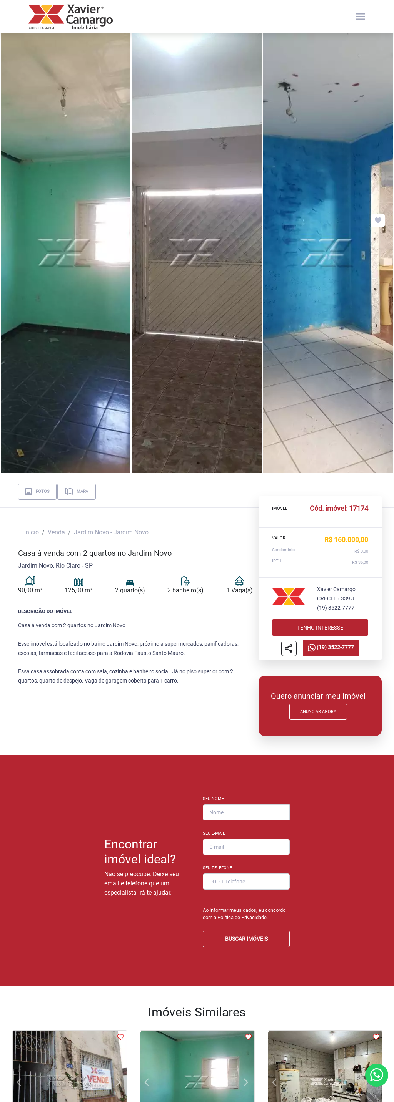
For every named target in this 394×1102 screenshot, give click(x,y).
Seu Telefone (217, 867)
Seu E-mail (214, 833)
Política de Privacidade (242, 917)
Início (31, 532)
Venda (56, 532)
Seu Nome (213, 798)
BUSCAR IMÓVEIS (246, 939)
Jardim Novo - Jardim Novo (111, 532)
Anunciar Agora (318, 711)
